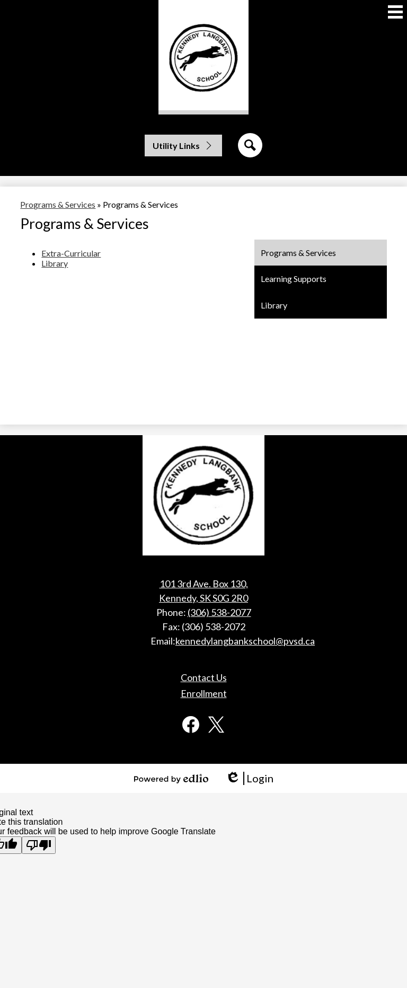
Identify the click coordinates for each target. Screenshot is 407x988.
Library (54, 263)
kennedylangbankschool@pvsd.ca (245, 641)
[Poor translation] (39, 845)
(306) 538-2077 (219, 612)
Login (249, 778)
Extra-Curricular (71, 253)
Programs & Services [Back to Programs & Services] (57, 204)
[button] (183, 145)
